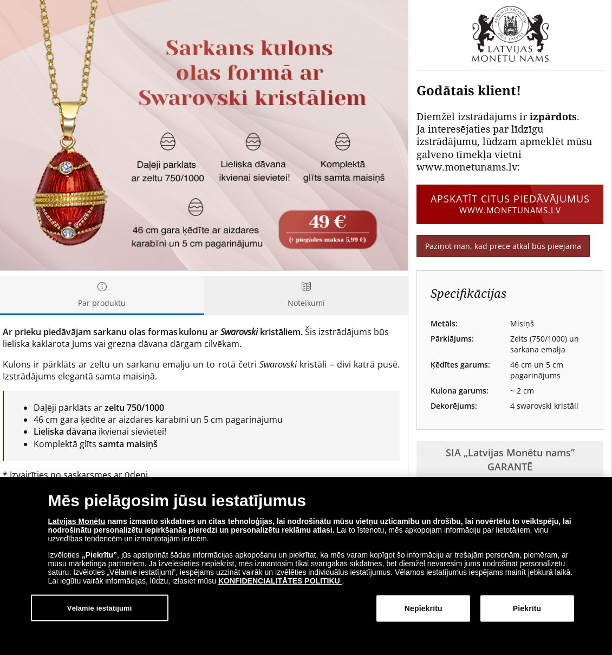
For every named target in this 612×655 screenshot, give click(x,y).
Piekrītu (527, 609)
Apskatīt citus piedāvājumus (509, 204)
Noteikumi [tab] (306, 295)
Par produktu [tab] (102, 295)
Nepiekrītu (423, 609)
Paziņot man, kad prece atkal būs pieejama (503, 246)
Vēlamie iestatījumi (99, 608)
